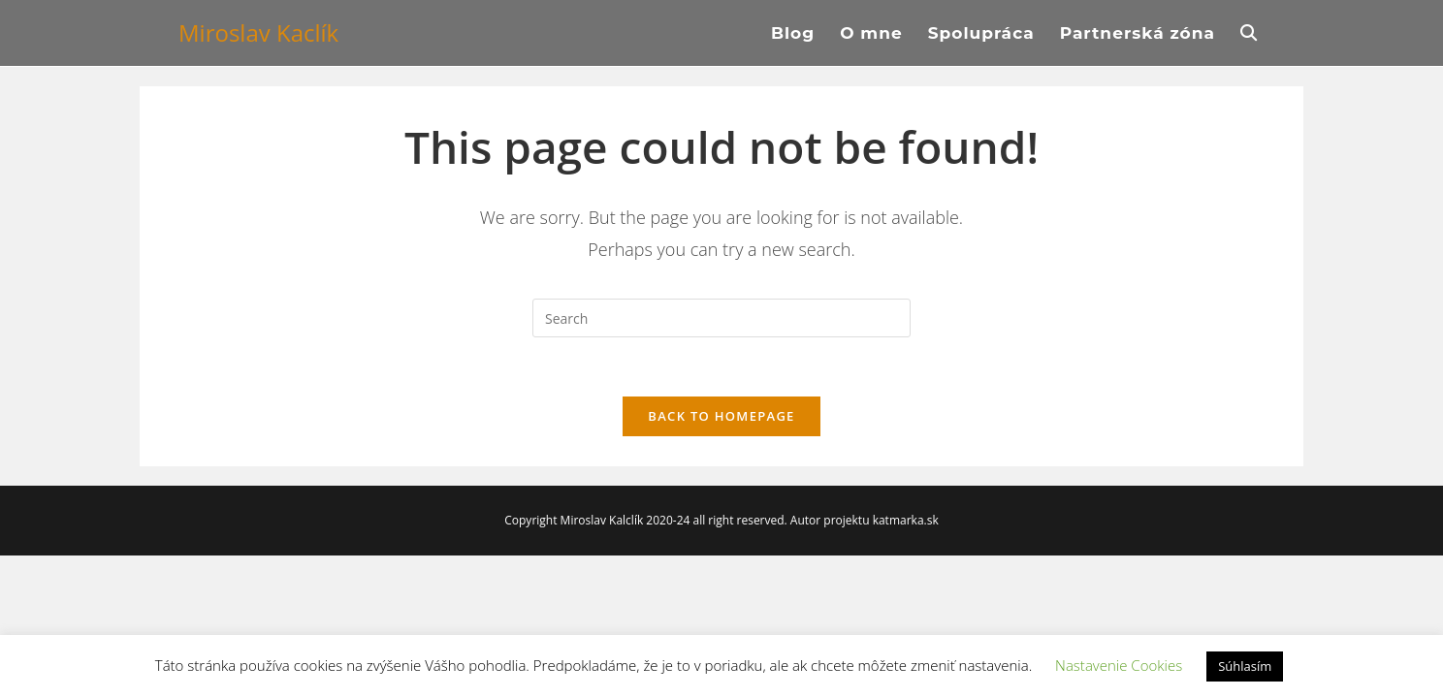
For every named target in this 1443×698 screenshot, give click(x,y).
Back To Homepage (721, 416)
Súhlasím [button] (1244, 666)
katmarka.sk (906, 520)
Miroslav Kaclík (258, 32)
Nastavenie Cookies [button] (1118, 665)
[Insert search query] (721, 318)
